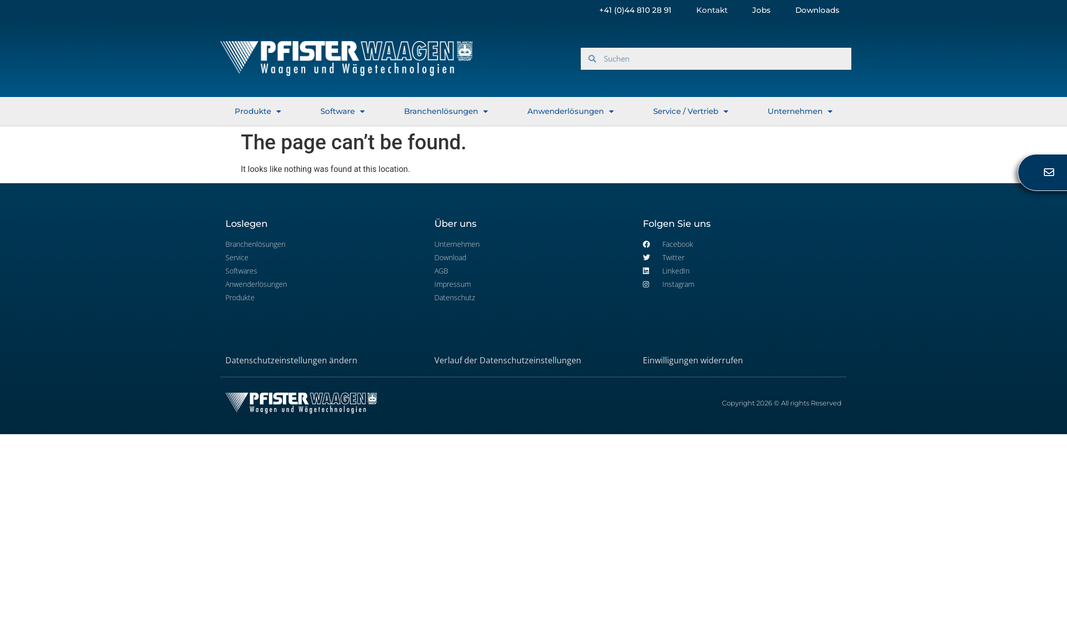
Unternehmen (800, 112)
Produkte (258, 112)
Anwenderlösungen (570, 112)
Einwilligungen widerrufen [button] (693, 360)
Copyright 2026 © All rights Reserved (782, 403)
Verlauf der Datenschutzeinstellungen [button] (507, 360)
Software (342, 112)
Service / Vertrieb (690, 112)
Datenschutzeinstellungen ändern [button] (291, 360)
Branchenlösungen (446, 112)
